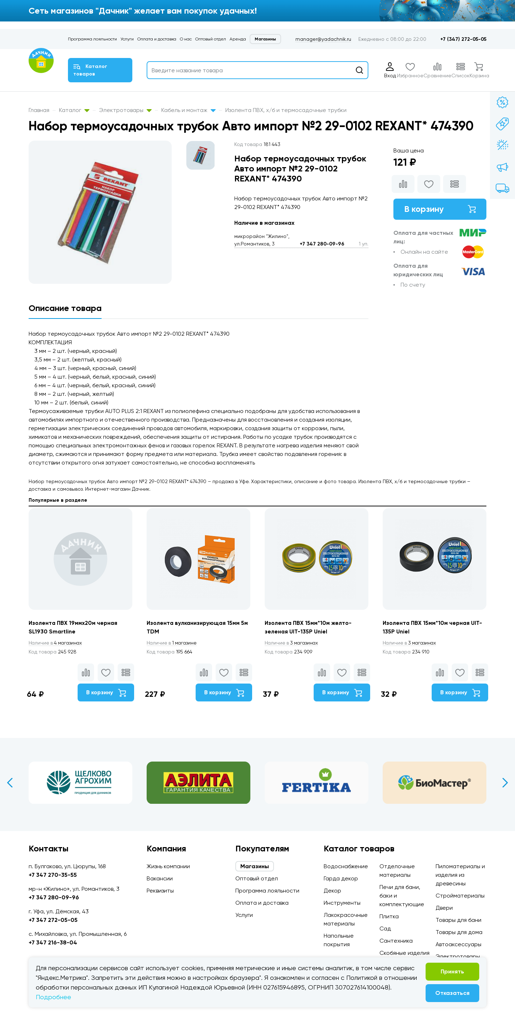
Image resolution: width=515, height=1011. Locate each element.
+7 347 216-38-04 (53, 942)
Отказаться (452, 993)
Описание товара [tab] (65, 308)
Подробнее (53, 997)
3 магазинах (292, 643)
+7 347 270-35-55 (53, 874)
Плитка (389, 916)
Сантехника (396, 940)
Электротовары (125, 110)
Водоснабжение (346, 866)
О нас (186, 39)
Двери (444, 907)
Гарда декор (341, 878)
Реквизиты (160, 890)
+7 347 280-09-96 (322, 244)
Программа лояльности (92, 39)
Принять (452, 971)
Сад (385, 928)
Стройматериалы (460, 895)
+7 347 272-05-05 (53, 920)
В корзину (440, 209)
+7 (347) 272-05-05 (463, 39)
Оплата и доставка (156, 39)
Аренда (238, 39)
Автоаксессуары (458, 944)
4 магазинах (56, 643)
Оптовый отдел (210, 39)
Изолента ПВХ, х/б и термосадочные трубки (286, 110)
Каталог (74, 110)
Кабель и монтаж (188, 110)
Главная (39, 110)
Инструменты (342, 902)
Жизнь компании (168, 866)
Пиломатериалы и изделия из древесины (460, 875)
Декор (332, 890)
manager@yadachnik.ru (323, 39)
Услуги (127, 39)
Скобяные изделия (404, 952)
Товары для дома (459, 932)
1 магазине (173, 643)
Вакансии (160, 878)
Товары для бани (458, 920)
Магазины (265, 39)
